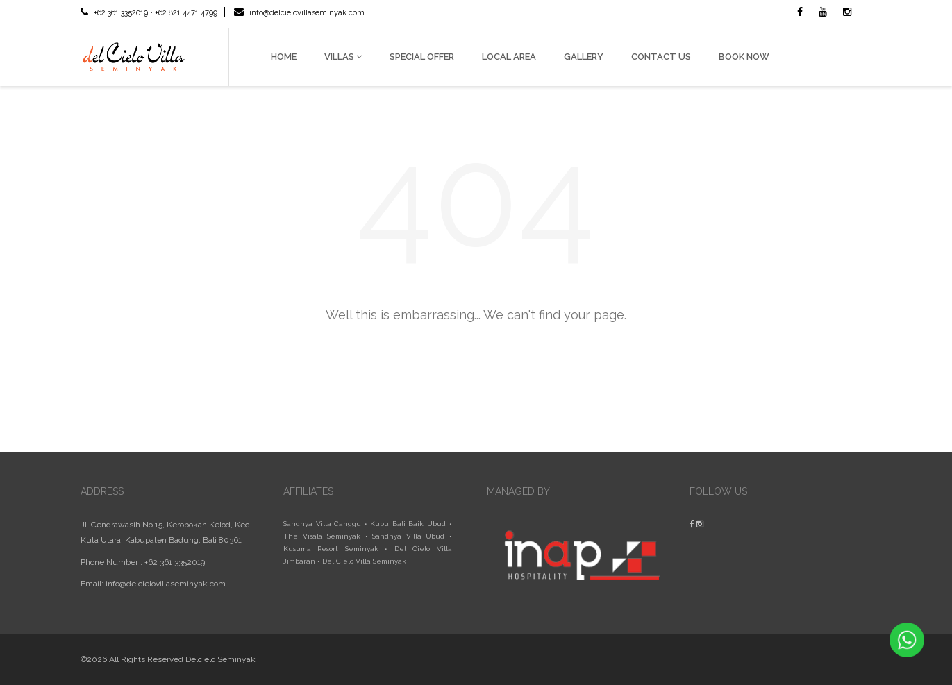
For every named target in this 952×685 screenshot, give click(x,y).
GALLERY (583, 56)
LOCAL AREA (509, 56)
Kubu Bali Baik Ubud (408, 523)
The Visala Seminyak (321, 536)
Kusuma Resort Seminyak (330, 548)
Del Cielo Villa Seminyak (364, 561)
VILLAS (343, 56)
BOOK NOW (744, 56)
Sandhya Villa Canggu (322, 523)
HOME (284, 56)
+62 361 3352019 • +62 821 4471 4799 (149, 12)
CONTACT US (661, 56)
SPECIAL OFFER (422, 56)
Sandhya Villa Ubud (408, 536)
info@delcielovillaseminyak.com (299, 12)
